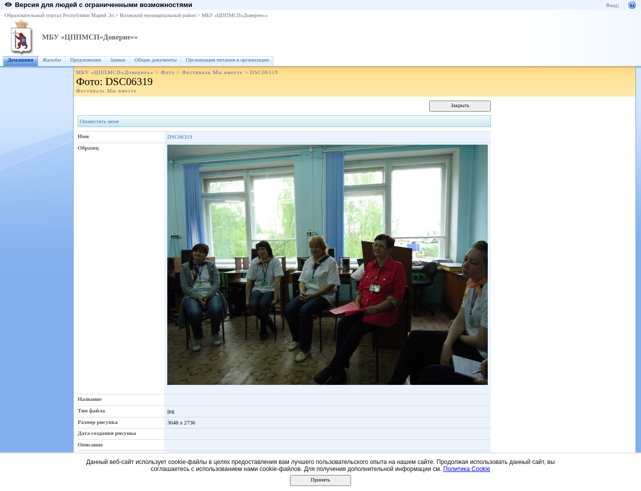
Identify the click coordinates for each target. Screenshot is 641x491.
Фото (168, 72)
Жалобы (52, 60)
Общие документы (156, 60)
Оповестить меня (99, 121)
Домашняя (21, 60)
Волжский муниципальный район (158, 15)
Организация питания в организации (227, 60)
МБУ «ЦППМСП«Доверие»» (235, 15)
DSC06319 (179, 137)
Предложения (85, 60)
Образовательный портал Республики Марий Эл (59, 15)
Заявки (118, 60)
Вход (611, 5)
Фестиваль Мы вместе (212, 72)
